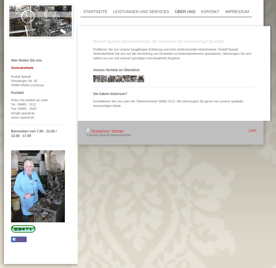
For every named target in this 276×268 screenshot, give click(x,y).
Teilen (19, 239)
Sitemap (117, 130)
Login (252, 130)
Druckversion (97, 130)
